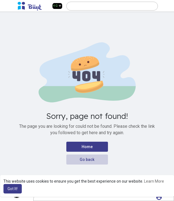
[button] (112, 6)
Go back (87, 159)
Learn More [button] (154, 181)
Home (87, 146)
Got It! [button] (12, 189)
